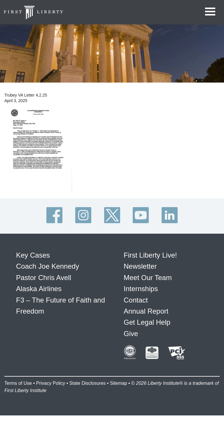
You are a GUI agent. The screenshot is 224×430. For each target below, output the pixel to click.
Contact (136, 300)
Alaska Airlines (39, 289)
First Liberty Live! (150, 255)
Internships (141, 289)
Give (131, 334)
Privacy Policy (50, 383)
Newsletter (140, 266)
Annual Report (146, 311)
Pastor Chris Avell (43, 278)
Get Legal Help (147, 322)
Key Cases (33, 255)
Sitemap (118, 383)
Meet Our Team (148, 278)
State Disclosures (87, 383)
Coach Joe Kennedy (47, 266)
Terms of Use (18, 383)
